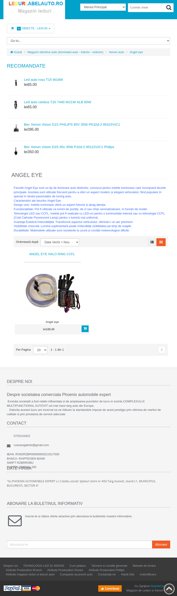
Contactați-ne (107, 574)
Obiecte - (30, 28)
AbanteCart (157, 586)
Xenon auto (116, 52)
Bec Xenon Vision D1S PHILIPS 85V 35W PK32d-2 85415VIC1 (72, 124)
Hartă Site (127, 574)
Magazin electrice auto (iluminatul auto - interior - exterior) (65, 52)
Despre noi (10, 565)
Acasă (16, 52)
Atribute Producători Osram (65, 570)
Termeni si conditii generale (109, 565)
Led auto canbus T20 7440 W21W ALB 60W (57, 102)
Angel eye (136, 52)
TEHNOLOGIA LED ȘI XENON (43, 565)
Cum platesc (77, 565)
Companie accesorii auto (76, 574)
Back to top (169, 589)
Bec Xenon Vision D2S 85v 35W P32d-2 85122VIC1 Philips (69, 147)
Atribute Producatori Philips (106, 570)
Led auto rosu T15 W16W (43, 79)
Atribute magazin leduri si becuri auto (30, 574)
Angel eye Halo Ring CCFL (52, 254)
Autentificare (148, 574)
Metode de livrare (144, 565)
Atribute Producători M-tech (24, 570)
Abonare (161, 544)
